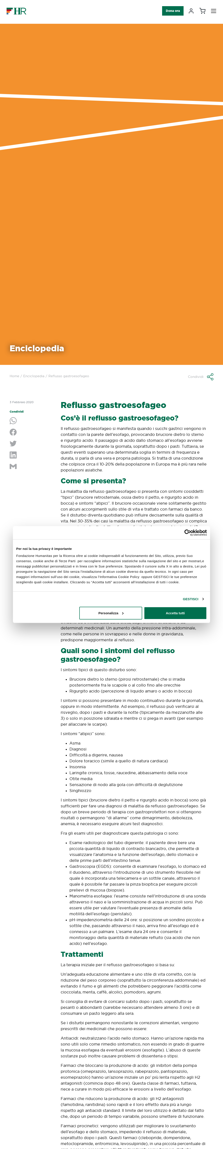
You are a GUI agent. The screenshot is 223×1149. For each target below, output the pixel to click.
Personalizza (111, 613)
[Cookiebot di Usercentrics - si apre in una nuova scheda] (187, 532)
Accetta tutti (175, 613)
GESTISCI (190, 599)
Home (14, 376)
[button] (200, 376)
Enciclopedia (33, 376)
